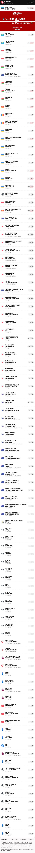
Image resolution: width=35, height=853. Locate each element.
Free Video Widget (14, 839)
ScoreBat (4, 839)
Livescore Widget (23, 839)
